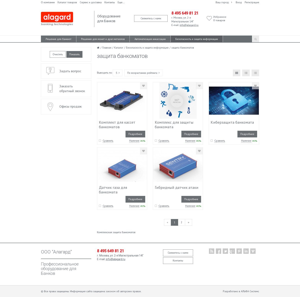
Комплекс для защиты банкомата (174, 124)
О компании (48, 2)
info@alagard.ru (189, 25)
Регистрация (252, 2)
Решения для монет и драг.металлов (103, 39)
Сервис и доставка (91, 2)
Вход (239, 2)
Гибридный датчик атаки (176, 187)
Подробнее (135, 134)
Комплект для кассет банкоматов (117, 124)
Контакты (109, 2)
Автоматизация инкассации (150, 39)
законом (111, 291)
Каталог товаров (67, 2)
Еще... (121, 2)
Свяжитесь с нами (151, 18)
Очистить (58, 54)
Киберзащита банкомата (232, 122)
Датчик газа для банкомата (113, 190)
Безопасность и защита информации (196, 39)
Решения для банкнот (58, 39)
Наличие (134, 140)
